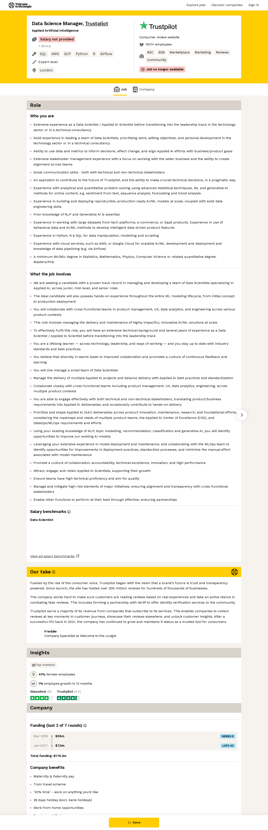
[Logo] (20, 5)
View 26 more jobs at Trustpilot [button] (86, 797)
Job (120, 89)
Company (143, 89)
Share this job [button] (43, 797)
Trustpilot (96, 23)
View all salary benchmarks (52, 781)
